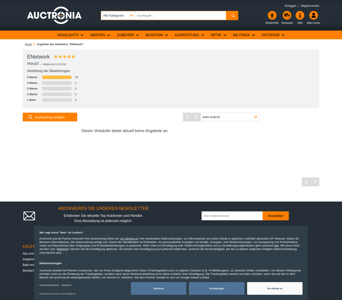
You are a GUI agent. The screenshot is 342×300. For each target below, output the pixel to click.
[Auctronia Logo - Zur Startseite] (54, 15)
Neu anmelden (33, 253)
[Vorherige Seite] (187, 117)
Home (28, 44)
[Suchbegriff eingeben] (169, 15)
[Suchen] (232, 15)
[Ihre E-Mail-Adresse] (234, 215)
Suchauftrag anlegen (50, 117)
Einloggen (290, 5)
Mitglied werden (310, 5)
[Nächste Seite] (196, 117)
